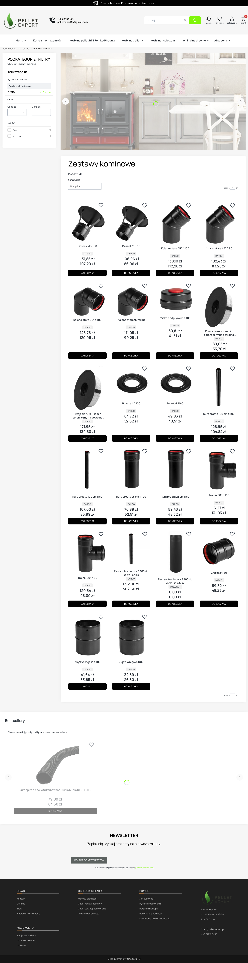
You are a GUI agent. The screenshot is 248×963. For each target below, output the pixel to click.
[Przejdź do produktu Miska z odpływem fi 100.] (175, 298)
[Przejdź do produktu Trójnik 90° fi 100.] (219, 469)
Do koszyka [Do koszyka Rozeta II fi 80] (175, 438)
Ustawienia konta (26, 940)
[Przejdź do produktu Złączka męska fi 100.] (87, 635)
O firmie (21, 903)
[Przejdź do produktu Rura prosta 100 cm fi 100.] (219, 387)
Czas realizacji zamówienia (92, 908)
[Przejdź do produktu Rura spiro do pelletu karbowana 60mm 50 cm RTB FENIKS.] (55, 763)
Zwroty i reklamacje (88, 913)
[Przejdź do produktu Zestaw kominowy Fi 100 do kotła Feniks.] (131, 549)
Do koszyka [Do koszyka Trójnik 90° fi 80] (87, 603)
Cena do (36, 106)
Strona (227, 188)
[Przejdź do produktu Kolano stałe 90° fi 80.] (131, 299)
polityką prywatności (144, 867)
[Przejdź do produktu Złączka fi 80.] (219, 550)
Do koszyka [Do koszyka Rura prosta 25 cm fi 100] (131, 521)
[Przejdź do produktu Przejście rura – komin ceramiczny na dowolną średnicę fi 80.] (87, 387)
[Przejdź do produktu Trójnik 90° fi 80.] (87, 552)
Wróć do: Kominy (17, 79)
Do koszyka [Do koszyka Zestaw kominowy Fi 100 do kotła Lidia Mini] (175, 603)
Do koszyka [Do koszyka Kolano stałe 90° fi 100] (87, 355)
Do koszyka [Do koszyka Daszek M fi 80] (131, 272)
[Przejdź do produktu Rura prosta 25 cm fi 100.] (131, 470)
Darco (16, 130)
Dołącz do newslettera (89, 860)
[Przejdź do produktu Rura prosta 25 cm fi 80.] (175, 470)
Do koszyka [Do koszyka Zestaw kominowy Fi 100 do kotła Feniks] (131, 603)
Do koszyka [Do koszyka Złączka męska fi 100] (87, 686)
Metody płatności (87, 898)
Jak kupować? (146, 898)
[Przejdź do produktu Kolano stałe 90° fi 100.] (87, 299)
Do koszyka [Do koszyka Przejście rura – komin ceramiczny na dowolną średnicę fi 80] (87, 438)
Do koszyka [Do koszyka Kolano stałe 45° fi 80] (219, 272)
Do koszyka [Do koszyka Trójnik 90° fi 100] (219, 521)
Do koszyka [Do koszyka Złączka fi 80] (219, 603)
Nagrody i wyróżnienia (28, 913)
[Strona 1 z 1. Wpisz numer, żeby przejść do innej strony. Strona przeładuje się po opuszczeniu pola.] (232, 188)
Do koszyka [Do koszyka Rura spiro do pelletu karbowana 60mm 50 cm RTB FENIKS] (55, 810)
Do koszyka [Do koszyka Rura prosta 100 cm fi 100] (219, 438)
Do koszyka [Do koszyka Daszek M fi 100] (87, 272)
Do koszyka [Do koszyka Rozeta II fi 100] (131, 438)
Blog (19, 908)
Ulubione (21, 945)
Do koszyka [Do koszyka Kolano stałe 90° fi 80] (131, 355)
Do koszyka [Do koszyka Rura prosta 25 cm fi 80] (175, 521)
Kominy (25, 48)
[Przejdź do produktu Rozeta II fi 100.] (131, 382)
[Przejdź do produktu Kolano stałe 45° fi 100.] (175, 223)
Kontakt (21, 898)
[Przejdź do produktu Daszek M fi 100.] (87, 222)
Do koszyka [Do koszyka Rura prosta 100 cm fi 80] (87, 521)
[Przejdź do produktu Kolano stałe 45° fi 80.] (219, 223)
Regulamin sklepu (148, 908)
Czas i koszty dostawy (90, 903)
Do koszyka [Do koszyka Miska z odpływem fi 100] (175, 355)
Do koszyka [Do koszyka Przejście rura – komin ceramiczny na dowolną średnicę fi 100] (219, 355)
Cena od (11, 106)
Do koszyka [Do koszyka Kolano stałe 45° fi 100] (175, 272)
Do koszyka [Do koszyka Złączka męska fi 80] (131, 686)
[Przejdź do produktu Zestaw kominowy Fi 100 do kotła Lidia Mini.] (175, 553)
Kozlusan (17, 136)
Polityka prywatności (150, 913)
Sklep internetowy (122, 958)
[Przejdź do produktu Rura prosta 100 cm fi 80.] (87, 470)
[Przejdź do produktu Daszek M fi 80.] (131, 222)
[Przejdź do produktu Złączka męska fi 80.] (131, 635)
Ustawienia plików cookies (153, 918)
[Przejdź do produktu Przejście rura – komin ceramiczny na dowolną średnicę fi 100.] (219, 305)
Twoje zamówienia (26, 935)
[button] (195, 20)
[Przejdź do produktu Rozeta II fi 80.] (175, 382)
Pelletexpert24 (10, 48)
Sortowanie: (74, 179)
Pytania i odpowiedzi (150, 903)
